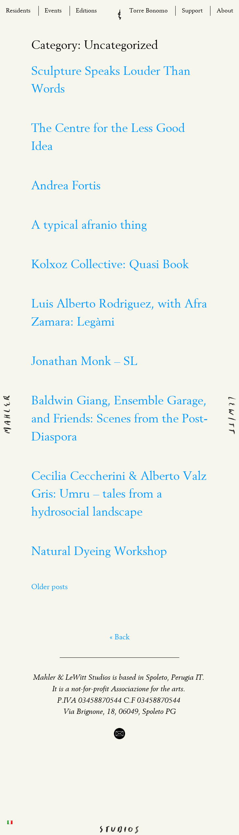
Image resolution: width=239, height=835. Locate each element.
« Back (119, 637)
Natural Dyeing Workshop (99, 552)
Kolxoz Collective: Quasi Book (110, 265)
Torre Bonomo (148, 11)
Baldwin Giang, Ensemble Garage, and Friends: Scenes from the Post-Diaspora (119, 419)
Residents (18, 11)
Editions (86, 11)
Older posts (49, 587)
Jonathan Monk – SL (84, 361)
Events (53, 11)
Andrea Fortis (65, 186)
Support (192, 11)
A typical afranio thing (89, 225)
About (225, 11)
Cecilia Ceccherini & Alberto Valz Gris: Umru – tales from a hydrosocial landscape (118, 494)
